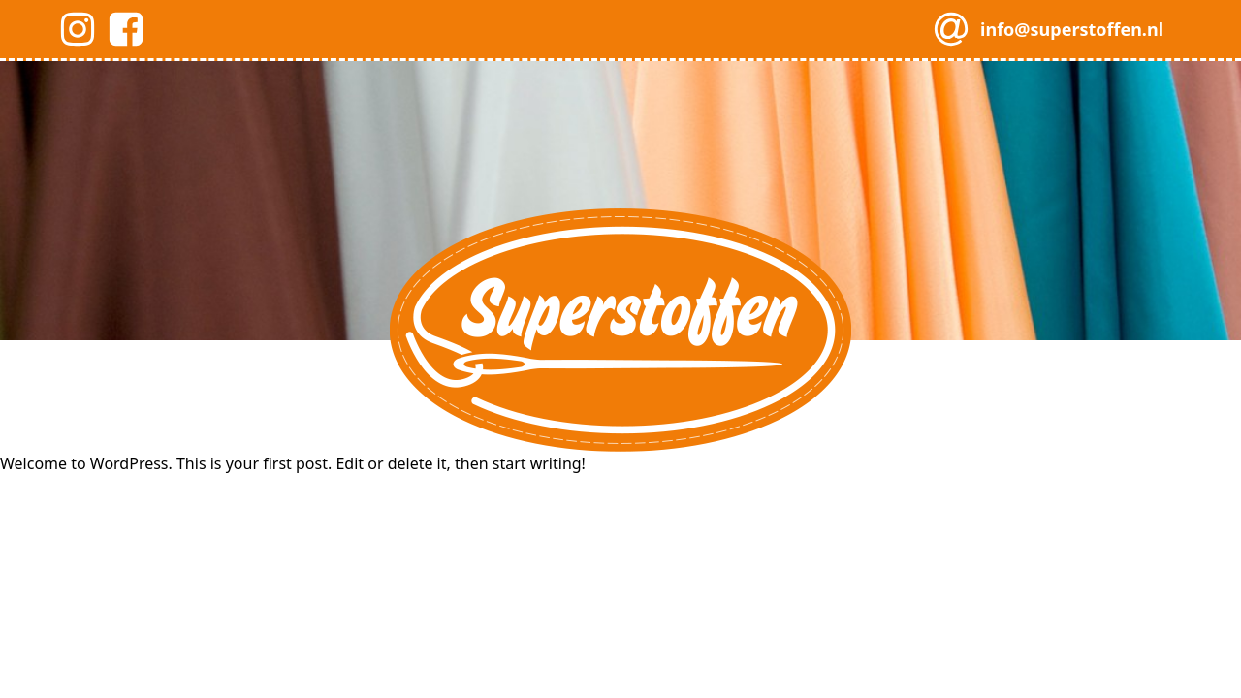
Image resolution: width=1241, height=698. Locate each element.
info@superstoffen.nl (1071, 29)
